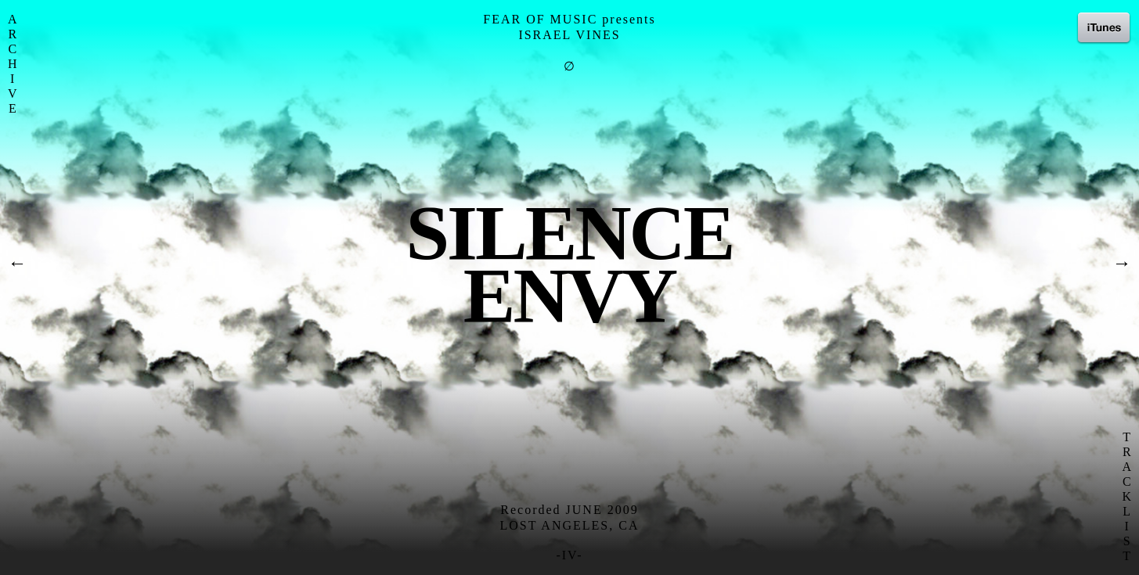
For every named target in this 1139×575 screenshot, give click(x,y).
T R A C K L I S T (1126, 496)
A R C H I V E (12, 64)
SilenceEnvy (569, 264)
